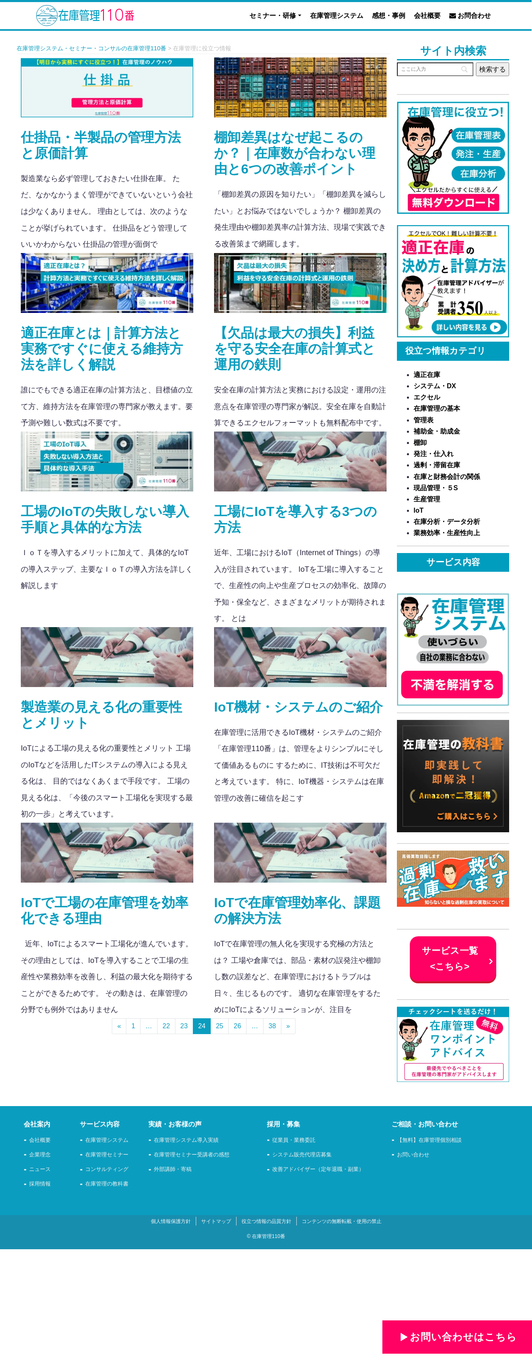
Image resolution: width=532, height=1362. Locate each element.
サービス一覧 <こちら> (450, 958)
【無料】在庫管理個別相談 (429, 1140)
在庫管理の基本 (437, 408)
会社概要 (427, 15)
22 (166, 1026)
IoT (419, 510)
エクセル (427, 397)
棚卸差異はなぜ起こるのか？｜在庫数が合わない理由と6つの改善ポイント (294, 153)
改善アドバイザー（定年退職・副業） (318, 1169)
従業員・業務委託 (293, 1140)
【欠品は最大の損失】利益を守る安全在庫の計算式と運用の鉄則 (294, 348)
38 (272, 1026)
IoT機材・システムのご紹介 (298, 707)
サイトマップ (216, 1221)
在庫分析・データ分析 (447, 521)
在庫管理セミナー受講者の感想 (191, 1155)
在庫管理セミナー (106, 1155)
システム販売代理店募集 (302, 1155)
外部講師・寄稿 (173, 1169)
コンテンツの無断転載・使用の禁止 (342, 1221)
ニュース (40, 1169)
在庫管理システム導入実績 (186, 1140)
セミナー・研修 (272, 15)
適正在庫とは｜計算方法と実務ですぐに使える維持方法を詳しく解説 (102, 348)
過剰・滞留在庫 (437, 465)
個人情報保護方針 (171, 1221)
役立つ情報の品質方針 (266, 1221)
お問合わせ (470, 15)
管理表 (423, 420)
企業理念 (40, 1155)
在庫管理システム (336, 15)
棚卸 (420, 442)
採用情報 (40, 1184)
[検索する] (492, 69)
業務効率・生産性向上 (447, 532)
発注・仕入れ (433, 453)
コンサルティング (106, 1169)
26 (237, 1026)
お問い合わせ (413, 1155)
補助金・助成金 (437, 431)
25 (219, 1026)
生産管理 (427, 499)
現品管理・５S (436, 487)
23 (184, 1026)
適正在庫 (427, 374)
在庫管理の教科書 (106, 1184)
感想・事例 (388, 15)
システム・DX (435, 385)
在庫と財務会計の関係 (447, 476)
